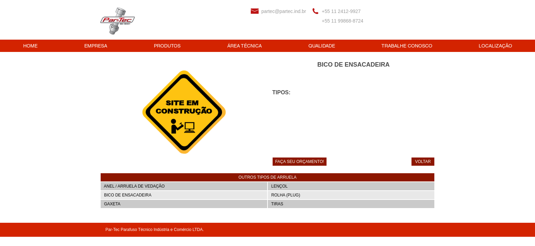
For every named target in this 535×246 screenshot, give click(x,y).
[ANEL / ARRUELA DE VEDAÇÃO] (184, 186)
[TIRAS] (351, 204)
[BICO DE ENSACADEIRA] (184, 195)
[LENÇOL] (351, 186)
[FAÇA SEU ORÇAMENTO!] (299, 161)
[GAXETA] (184, 204)
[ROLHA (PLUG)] (351, 195)
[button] (267, 177)
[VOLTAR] (423, 161)
